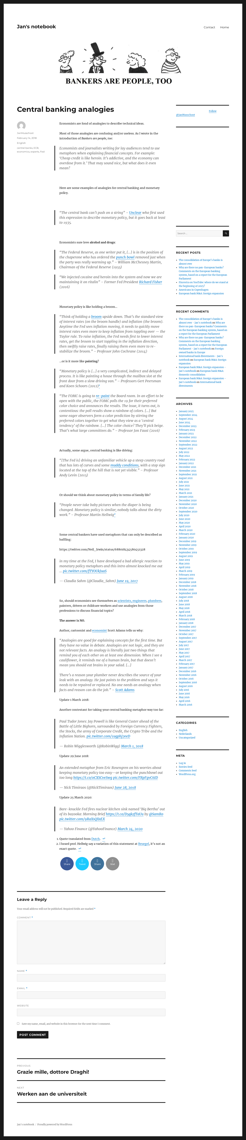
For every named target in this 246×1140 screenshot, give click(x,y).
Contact (209, 27)
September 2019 (188, 552)
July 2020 (184, 515)
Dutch (95, 839)
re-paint (103, 396)
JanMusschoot (25, 133)
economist (99, 630)
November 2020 (188, 504)
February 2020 (187, 533)
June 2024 (184, 422)
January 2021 (186, 496)
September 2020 (188, 511)
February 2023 (187, 429)
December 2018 (187, 582)
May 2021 (184, 489)
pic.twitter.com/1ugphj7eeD (108, 736)
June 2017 (184, 649)
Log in (182, 763)
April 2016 (184, 701)
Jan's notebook (36, 27)
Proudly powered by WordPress (54, 1124)
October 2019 (186, 548)
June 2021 (184, 485)
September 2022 (188, 444)
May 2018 (184, 608)
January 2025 (186, 411)
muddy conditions (124, 465)
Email (22, 988)
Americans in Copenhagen (194, 289)
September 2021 (188, 474)
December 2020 (188, 500)
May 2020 (184, 522)
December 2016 (187, 671)
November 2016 (188, 675)
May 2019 (184, 563)
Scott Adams (124, 690)
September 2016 (188, 682)
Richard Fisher (150, 282)
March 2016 (185, 704)
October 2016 (186, 678)
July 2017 (184, 645)
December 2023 (187, 426)
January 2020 (186, 537)
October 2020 (186, 507)
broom (96, 316)
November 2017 (187, 630)
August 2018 (186, 597)
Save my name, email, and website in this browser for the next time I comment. (66, 1023)
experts (35, 151)
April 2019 (184, 567)
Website (23, 1005)
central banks (25, 147)
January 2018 (186, 623)
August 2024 (186, 418)
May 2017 (184, 652)
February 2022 (187, 459)
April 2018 (184, 611)
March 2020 (185, 530)
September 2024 (188, 415)
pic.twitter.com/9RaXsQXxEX (82, 819)
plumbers (154, 600)
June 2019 (184, 559)
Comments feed (188, 770)
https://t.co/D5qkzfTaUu (125, 814)
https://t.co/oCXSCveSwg (92, 777)
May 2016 (184, 697)
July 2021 (184, 481)
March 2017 (185, 660)
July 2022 (184, 452)
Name (22, 970)
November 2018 (187, 585)
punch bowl (125, 257)
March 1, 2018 (132, 746)
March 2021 (185, 493)
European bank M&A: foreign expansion (201, 293)
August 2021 (186, 478)
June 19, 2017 (127, 581)
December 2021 (187, 467)
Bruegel (143, 843)
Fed (42, 151)
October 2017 (186, 634)
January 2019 (186, 578)
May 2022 (184, 455)
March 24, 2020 (130, 829)
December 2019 (187, 541)
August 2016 (186, 686)
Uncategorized (187, 737)
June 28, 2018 (125, 787)
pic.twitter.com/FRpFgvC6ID (135, 777)
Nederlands (185, 733)
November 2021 (187, 470)
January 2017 (186, 667)
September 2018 (188, 593)
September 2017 (188, 637)
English (21, 143)
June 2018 (184, 604)
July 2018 (184, 600)
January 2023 (186, 433)
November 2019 (188, 545)
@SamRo (156, 814)
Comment (25, 917)
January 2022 (186, 463)
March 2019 (185, 571)
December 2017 (187, 626)
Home (224, 27)
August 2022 (186, 448)
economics (23, 151)
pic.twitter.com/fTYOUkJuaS (85, 571)
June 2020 (184, 519)
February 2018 (187, 619)
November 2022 (188, 441)
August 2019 (186, 556)
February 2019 (187, 574)
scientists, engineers (132, 600)
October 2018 (186, 589)
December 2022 (188, 437)
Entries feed (185, 766)
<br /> (202, 195)
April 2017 (184, 656)
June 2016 (184, 693)
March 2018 (185, 615)
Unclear (135, 212)
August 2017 (186, 641)
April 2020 (185, 526)
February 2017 (187, 663)
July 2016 (184, 689)
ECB (36, 147)
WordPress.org (187, 774)
